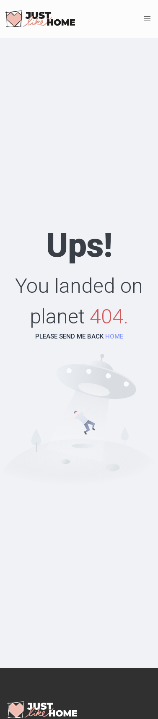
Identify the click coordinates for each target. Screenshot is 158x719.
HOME (114, 336)
